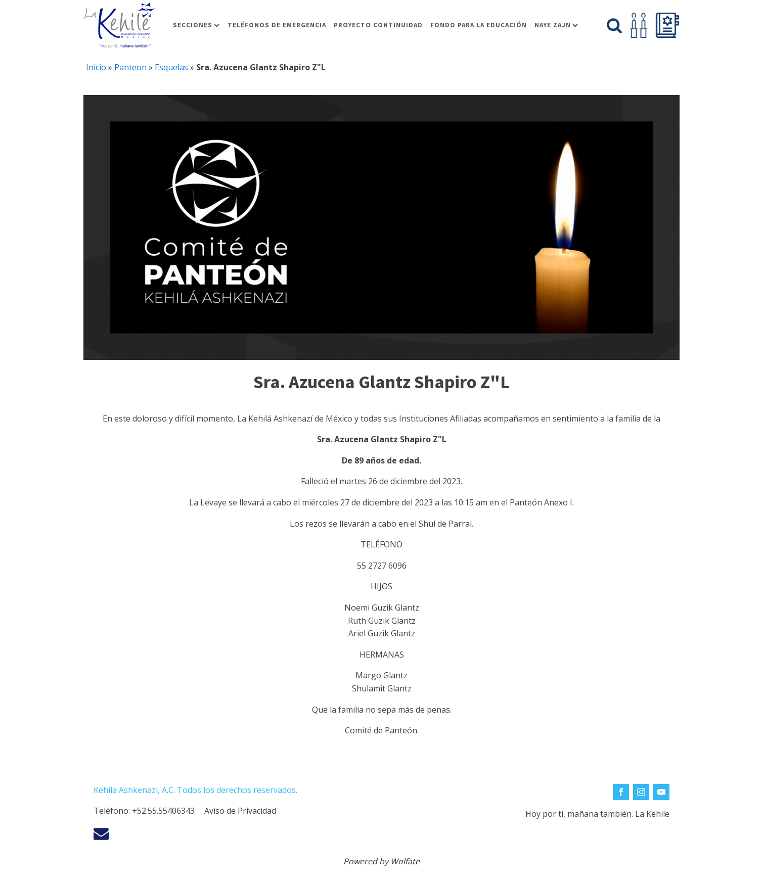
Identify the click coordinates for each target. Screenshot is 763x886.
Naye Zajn (556, 25)
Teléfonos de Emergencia (277, 25)
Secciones (196, 25)
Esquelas (171, 67)
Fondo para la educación (478, 25)
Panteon (130, 67)
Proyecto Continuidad (378, 25)
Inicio (96, 67)
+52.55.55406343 (163, 810)
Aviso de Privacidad (240, 810)
